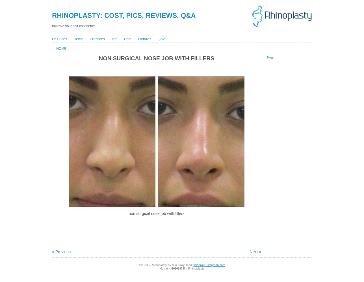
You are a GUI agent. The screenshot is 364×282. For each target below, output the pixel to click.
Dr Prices (59, 39)
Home (78, 39)
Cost (127, 39)
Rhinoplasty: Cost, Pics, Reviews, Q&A (124, 15)
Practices (97, 39)
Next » (255, 251)
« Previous (61, 251)
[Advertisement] (153, 68)
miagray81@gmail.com (210, 265)
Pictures (144, 39)
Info (114, 39)
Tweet (270, 57)
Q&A (161, 39)
